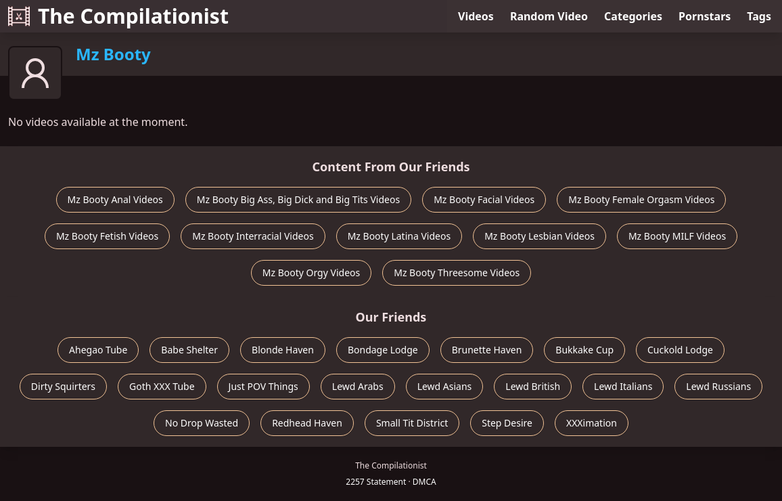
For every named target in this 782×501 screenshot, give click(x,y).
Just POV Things (263, 386)
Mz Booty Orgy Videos (311, 272)
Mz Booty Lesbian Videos (539, 236)
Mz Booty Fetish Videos (107, 236)
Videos (476, 16)
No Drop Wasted (201, 422)
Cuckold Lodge (680, 349)
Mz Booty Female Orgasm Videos (641, 199)
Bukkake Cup (584, 349)
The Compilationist (118, 16)
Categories (633, 16)
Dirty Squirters (63, 386)
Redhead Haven (307, 422)
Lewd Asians (444, 386)
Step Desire (507, 422)
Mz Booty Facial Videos (484, 199)
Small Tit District (412, 422)
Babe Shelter (189, 349)
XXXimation (591, 422)
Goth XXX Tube (162, 386)
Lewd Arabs (358, 386)
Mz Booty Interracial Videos (252, 236)
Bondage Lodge (383, 349)
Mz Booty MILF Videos (677, 236)
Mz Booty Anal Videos (115, 199)
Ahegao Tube (98, 349)
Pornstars (704, 16)
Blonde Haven (283, 349)
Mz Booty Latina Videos (399, 236)
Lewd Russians (718, 386)
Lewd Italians (623, 386)
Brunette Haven (487, 349)
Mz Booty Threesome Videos (457, 272)
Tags (759, 16)
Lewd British (532, 386)
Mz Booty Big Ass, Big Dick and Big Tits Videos (298, 199)
